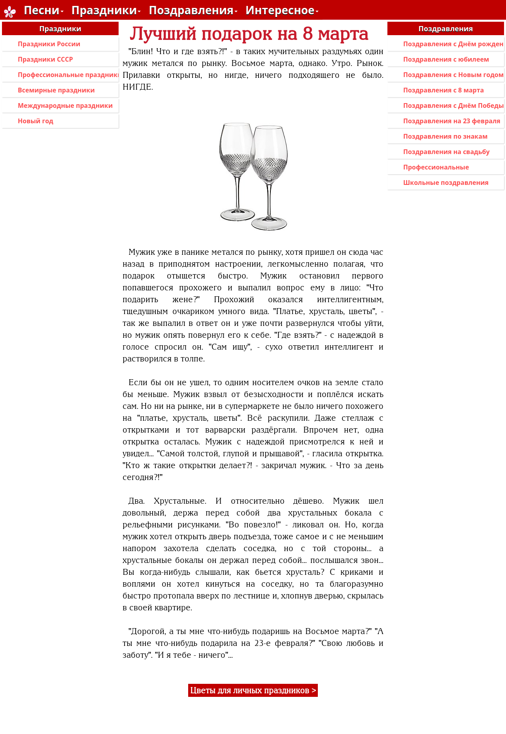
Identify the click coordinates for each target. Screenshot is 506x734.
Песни (44, 9)
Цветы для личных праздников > (253, 690)
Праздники (106, 9)
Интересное (282, 9)
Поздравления (193, 9)
